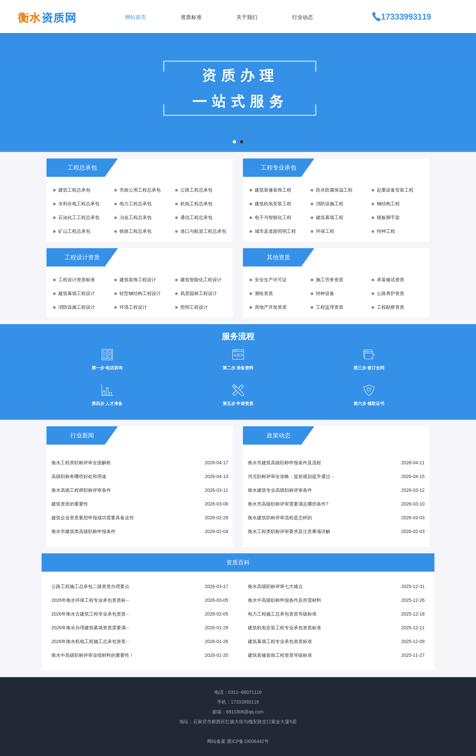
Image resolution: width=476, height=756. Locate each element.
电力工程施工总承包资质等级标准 (282, 614)
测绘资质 (261, 293)
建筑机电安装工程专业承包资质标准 (284, 627)
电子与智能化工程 (270, 217)
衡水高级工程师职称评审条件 (81, 490)
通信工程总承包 (193, 217)
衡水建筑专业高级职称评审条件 (280, 490)
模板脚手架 (386, 217)
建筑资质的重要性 (69, 504)
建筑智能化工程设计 (198, 279)
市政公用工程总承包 (137, 190)
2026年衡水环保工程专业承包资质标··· (90, 600)
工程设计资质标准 (74, 279)
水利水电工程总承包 (76, 203)
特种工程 (383, 231)
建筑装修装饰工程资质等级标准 (280, 655)
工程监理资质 (327, 307)
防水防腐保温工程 (332, 190)
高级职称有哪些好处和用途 (78, 476)
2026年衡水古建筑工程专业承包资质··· (90, 614)
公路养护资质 (388, 293)
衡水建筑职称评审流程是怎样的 (280, 517)
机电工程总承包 (193, 203)
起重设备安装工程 (392, 190)
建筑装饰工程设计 (135, 279)
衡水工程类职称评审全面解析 (81, 462)
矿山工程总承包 (71, 231)
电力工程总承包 (133, 203)
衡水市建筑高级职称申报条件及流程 (284, 462)
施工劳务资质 (327, 279)
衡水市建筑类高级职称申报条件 (83, 531)
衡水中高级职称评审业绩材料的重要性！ (92, 655)
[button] (203, 16)
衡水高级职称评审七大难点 (275, 586)
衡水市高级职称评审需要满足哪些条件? (288, 504)
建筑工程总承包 (71, 190)
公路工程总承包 (193, 190)
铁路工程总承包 (133, 231)
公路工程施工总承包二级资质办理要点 (90, 586)
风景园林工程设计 (196, 293)
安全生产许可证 (268, 279)
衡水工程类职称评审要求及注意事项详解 (289, 531)
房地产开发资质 (268, 307)
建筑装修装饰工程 (270, 190)
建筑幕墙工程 (327, 217)
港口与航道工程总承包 (200, 231)
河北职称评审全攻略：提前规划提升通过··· (291, 476)
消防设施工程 (327, 203)
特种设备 (322, 293)
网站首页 (135, 17)
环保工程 (322, 231)
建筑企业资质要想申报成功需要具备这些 (92, 517)
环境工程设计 (130, 307)
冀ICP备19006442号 (248, 741)
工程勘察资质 (388, 307)
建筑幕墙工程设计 (74, 293)
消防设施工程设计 (74, 307)
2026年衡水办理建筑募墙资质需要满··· (90, 627)
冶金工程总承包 (133, 217)
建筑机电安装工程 (270, 203)
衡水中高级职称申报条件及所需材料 (284, 600)
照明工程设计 (191, 307)
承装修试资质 (388, 279)
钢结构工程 (386, 203)
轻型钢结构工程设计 (137, 293)
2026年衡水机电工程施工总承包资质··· (90, 641)
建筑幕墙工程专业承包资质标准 (280, 641)
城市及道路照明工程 (272, 231)
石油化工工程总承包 (76, 217)
